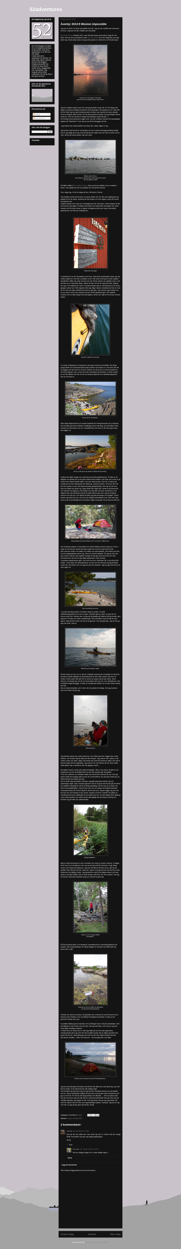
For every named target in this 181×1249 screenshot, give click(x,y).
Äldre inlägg (115, 1234)
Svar (71, 1145)
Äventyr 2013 (77, 1118)
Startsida (92, 1234)
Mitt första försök (67, 35)
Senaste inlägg (67, 1234)
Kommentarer (39, 118)
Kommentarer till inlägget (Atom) (96, 1242)
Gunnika (76, 1149)
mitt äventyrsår (93, 38)
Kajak (69, 1118)
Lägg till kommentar (69, 1165)
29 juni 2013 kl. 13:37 (91, 1149)
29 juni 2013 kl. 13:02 (81, 1131)
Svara (69, 1140)
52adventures (46, 9)
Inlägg (36, 114)
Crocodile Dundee (80, 185)
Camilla (69, 1131)
